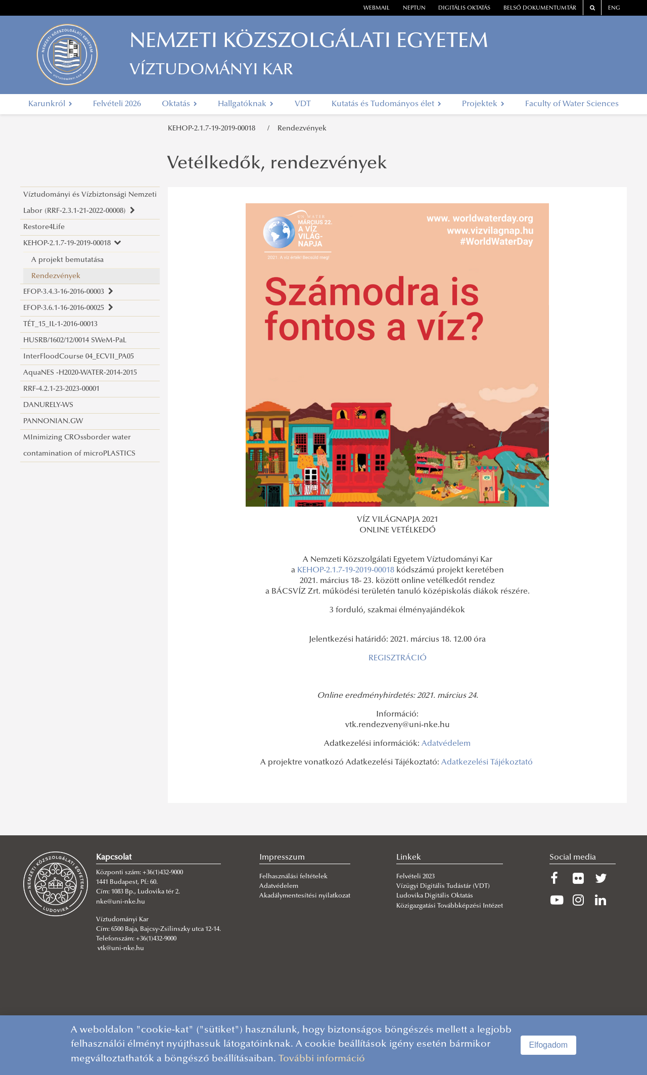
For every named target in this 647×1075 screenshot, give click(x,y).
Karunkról (50, 104)
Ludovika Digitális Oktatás (434, 896)
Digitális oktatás (464, 8)
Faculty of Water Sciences (572, 104)
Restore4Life (44, 227)
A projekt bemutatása (67, 260)
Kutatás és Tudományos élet (386, 104)
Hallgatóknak (245, 104)
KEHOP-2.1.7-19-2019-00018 (213, 128)
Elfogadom (548, 1045)
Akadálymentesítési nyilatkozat (304, 896)
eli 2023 (424, 877)
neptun (414, 8)
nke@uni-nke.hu (120, 902)
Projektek (483, 104)
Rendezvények (302, 128)
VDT (303, 104)
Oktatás (179, 104)
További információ (322, 1059)
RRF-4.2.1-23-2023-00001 (61, 389)
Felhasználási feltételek (293, 877)
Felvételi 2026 (117, 104)
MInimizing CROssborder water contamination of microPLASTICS (79, 446)
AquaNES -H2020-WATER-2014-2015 (80, 373)
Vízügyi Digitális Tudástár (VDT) (443, 886)
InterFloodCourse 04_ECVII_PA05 (78, 357)
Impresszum (282, 858)
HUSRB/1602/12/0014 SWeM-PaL (74, 340)
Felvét (404, 877)
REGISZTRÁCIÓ (397, 658)
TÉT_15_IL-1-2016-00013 (60, 324)
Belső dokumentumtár (539, 8)
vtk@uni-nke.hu (121, 949)
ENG (614, 8)
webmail (376, 8)
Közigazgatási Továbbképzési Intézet (449, 906)
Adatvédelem (446, 744)
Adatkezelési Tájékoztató (487, 762)
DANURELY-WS (48, 405)
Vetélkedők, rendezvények (277, 164)
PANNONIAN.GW (53, 421)
